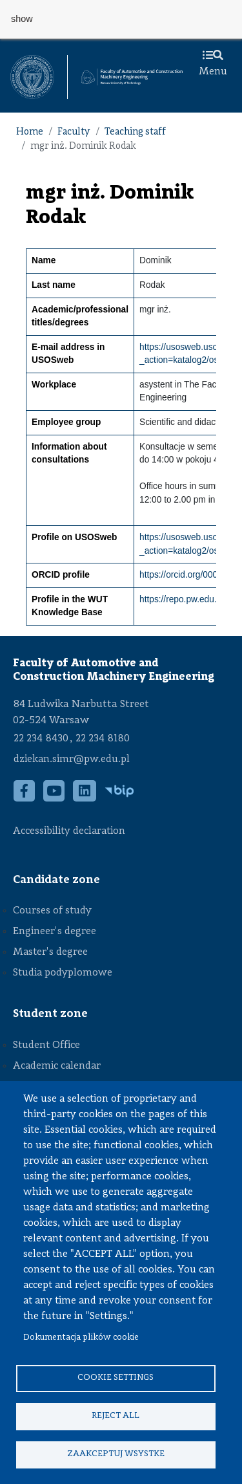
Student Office (46, 1045)
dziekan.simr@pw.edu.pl (72, 759)
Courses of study (52, 911)
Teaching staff (135, 132)
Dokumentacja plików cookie (81, 1337)
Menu (213, 64)
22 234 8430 (41, 739)
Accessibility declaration (69, 831)
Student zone (50, 1014)
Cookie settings (115, 1377)
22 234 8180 (103, 739)
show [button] (22, 18)
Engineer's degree (54, 931)
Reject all (115, 1416)
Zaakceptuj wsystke (116, 1454)
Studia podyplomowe (62, 973)
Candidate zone (56, 880)
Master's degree (50, 952)
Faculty (73, 132)
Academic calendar (57, 1066)
